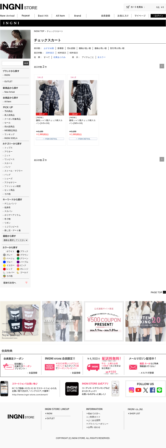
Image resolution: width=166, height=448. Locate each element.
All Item (7, 101)
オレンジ (24, 269)
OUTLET (8, 81)
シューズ (8, 178)
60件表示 (74, 53)
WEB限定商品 (10, 130)
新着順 (60, 48)
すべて (47, 57)
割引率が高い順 (117, 48)
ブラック (24, 251)
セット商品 (9, 190)
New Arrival (9, 92)
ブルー (9, 262)
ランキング (9, 134)
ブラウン (24, 255)
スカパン (8, 211)
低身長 (7, 207)
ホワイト (10, 251)
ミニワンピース (11, 227)
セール (7, 123)
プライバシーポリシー (98, 424)
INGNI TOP (39, 31)
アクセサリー (10, 182)
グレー (9, 255)
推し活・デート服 (12, 230)
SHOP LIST (134, 413)
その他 (7, 194)
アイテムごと (88, 57)
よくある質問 (94, 420)
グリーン (24, 258)
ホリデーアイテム (12, 215)
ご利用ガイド (94, 417)
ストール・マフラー (13, 171)
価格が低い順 (85, 48)
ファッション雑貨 (12, 186)
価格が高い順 (100, 48)
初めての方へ (94, 413)
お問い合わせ (94, 427)
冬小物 (7, 219)
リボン (7, 223)
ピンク (23, 265)
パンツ (7, 167)
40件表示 (62, 53)
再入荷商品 (9, 115)
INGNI (7, 75)
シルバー (10, 272)
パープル (24, 262)
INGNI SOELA (10, 138)
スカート (8, 163)
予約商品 (8, 111)
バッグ (7, 175)
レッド (9, 269)
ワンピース (9, 159)
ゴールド (24, 272)
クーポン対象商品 (12, 119)
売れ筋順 (71, 48)
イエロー (10, 265)
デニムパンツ (10, 203)
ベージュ (10, 258)
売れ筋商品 (9, 126)
